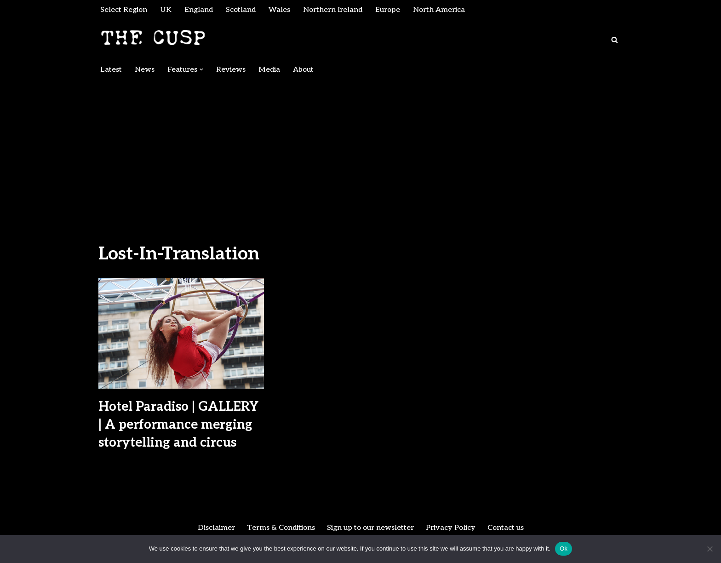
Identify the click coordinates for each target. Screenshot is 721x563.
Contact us (506, 528)
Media (269, 69)
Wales (280, 10)
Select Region (124, 10)
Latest (111, 69)
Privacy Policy (451, 528)
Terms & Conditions (280, 528)
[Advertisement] (360, 148)
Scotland (241, 10)
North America (441, 10)
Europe (389, 10)
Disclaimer (215, 528)
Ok (563, 548)
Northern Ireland (334, 10)
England (199, 10)
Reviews (231, 69)
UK (166, 10)
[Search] (614, 39)
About (303, 69)
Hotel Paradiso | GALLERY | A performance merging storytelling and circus (178, 424)
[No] (709, 548)
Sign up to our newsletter (370, 528)
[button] (201, 69)
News (144, 69)
